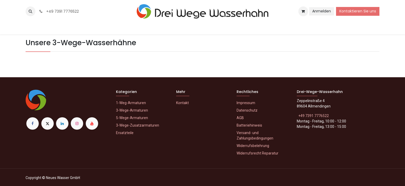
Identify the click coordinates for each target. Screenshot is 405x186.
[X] (47, 123)
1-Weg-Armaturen (131, 103)
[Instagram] (77, 123)
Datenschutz (247, 110)
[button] (30, 11)
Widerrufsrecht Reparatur (257, 153)
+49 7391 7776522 (58, 11)
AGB (240, 118)
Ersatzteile (125, 133)
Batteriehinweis (249, 125)
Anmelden (321, 11)
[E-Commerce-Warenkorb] (303, 11)
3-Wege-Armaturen (132, 110)
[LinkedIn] (62, 123)
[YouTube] (92, 123)
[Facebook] (32, 123)
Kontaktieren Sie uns (357, 11)
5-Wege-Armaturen (132, 118)
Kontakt (182, 103)
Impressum (246, 103)
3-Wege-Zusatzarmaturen (137, 125)
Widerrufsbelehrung (253, 146)
